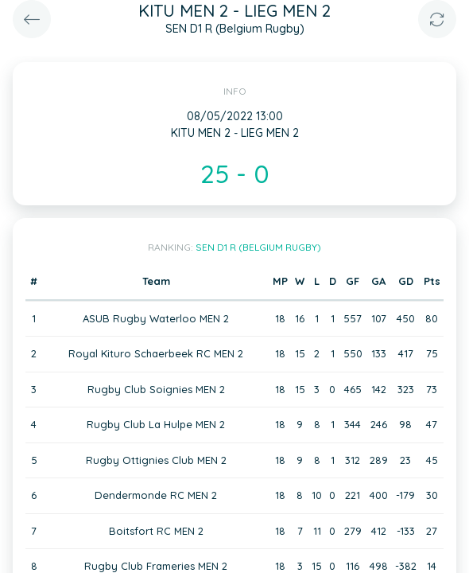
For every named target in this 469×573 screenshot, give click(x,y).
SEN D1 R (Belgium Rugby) (258, 247)
